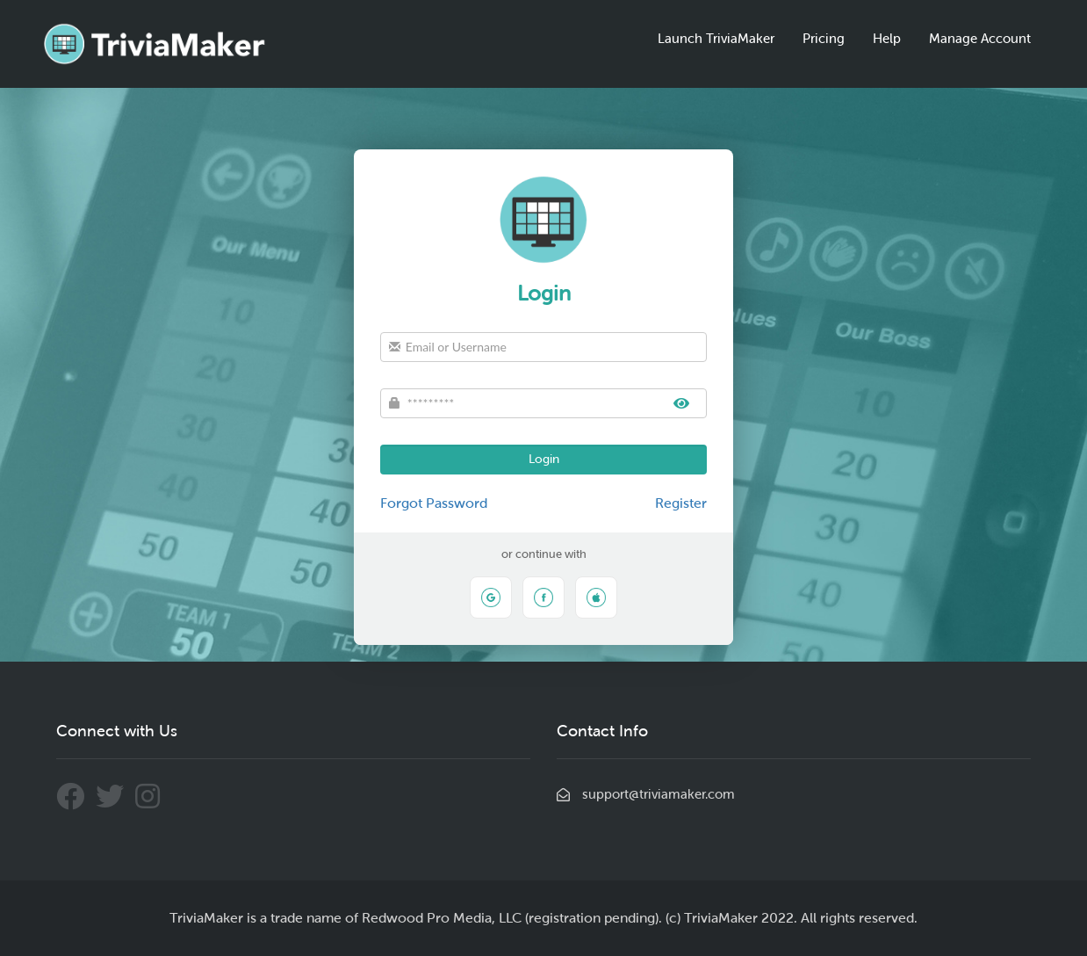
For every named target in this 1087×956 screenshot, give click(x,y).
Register (681, 503)
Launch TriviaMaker (716, 39)
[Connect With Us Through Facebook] (76, 802)
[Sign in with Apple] (596, 597)
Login (544, 459)
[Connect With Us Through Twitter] (115, 802)
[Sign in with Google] (491, 597)
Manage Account (980, 39)
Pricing (824, 39)
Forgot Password (433, 503)
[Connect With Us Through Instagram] (152, 802)
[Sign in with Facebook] (543, 597)
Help (887, 39)
